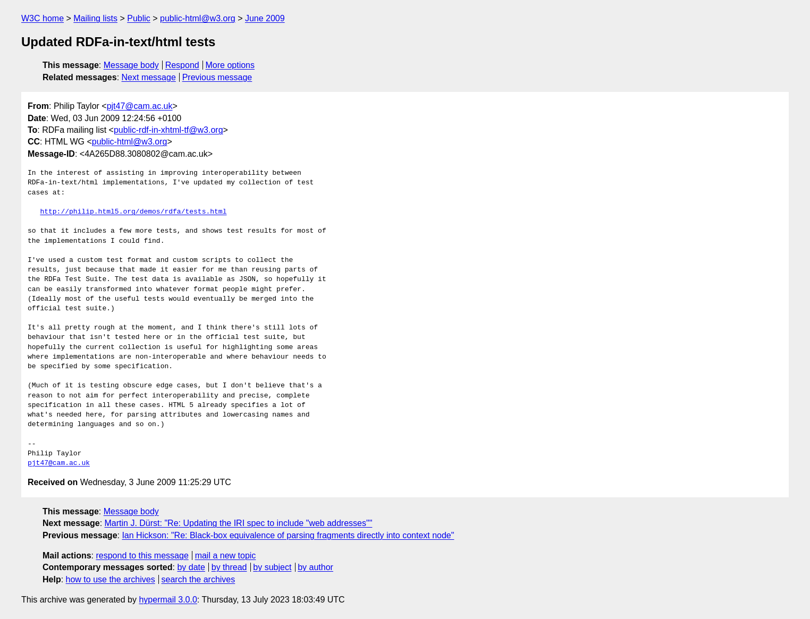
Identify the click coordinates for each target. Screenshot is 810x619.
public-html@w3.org (197, 18)
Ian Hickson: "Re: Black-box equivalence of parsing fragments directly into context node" (288, 535)
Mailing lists (95, 18)
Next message (149, 77)
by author (315, 567)
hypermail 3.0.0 (168, 599)
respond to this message (142, 555)
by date (191, 567)
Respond (182, 65)
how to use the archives (110, 579)
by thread (229, 567)
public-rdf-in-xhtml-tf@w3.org (168, 129)
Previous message (217, 77)
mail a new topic (225, 555)
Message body (131, 65)
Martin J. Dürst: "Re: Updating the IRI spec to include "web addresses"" (239, 523)
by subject (272, 567)
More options (230, 65)
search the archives (198, 579)
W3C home (42, 18)
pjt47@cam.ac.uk (140, 106)
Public (138, 18)
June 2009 (265, 18)
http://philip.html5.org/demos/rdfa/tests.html (133, 212)
